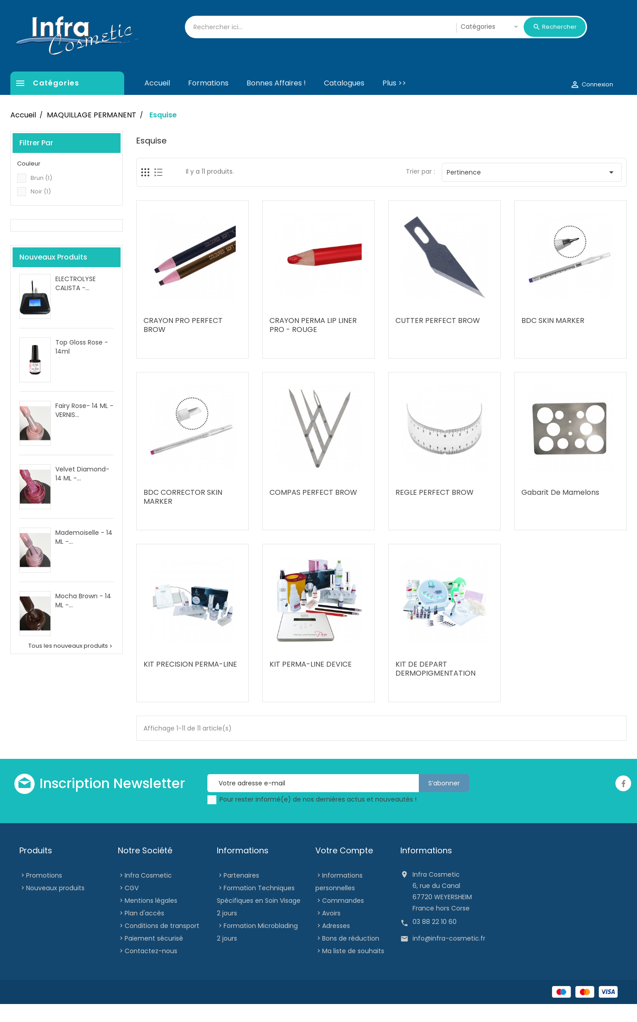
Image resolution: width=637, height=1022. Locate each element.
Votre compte (344, 868)
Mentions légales (151, 918)
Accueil (157, 101)
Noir (41, 209)
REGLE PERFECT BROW (434, 510)
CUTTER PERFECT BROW (437, 338)
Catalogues (344, 101)
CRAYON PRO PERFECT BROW (183, 343)
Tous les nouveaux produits (71, 664)
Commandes (343, 918)
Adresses (336, 943)
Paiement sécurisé (154, 956)
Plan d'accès (144, 931)
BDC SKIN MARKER (552, 338)
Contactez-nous (151, 968)
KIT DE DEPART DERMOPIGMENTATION (435, 686)
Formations (208, 101)
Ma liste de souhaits (353, 968)
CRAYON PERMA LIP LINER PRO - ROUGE (313, 343)
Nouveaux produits (55, 905)
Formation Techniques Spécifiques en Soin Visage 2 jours (259, 918)
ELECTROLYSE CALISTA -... (75, 301)
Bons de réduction (350, 956)
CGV (132, 905)
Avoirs (331, 931)
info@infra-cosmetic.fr (449, 956)
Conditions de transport (162, 943)
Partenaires (241, 893)
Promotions (44, 893)
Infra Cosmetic (148, 893)
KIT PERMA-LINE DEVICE (310, 682)
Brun (41, 196)
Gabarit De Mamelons (560, 510)
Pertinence (532, 190)
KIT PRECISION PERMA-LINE (190, 682)
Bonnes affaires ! (276, 101)
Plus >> (394, 101)
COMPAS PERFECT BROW (313, 510)
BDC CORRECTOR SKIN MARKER (183, 514)
